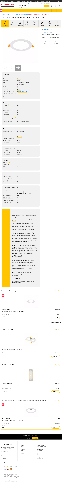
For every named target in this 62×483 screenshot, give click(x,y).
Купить (55, 318)
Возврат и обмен (40, 449)
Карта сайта (23, 453)
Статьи (38, 457)
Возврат (18, 1)
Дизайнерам (36, 1)
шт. (25, 438)
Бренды (42, 1)
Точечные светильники (15, 14)
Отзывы (23, 1)
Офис (23, 192)
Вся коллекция (56, 322)
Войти (59, 1)
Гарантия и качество (41, 447)
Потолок (19, 190)
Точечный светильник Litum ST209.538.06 (13, 311)
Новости (38, 455)
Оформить (35, 438)
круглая (19, 140)
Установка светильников (41, 446)
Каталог (1, 11)
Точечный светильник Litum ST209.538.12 (13, 420)
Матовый (19, 136)
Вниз (18, 142)
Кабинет (29, 193)
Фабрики (22, 446)
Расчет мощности (22, 91)
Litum (18, 80)
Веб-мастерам (39, 450)
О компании (24, 443)
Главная (3, 14)
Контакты (48, 1)
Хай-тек (19, 86)
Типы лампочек (40, 458)
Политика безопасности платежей (10, 471)
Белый (19, 88)
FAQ (37, 453)
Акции (22, 451)
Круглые (19, 204)
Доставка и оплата (5, 1)
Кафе (30, 192)
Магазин (24, 193)
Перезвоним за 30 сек (33, 3)
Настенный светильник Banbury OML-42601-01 (14, 385)
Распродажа (23, 449)
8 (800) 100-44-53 (22, 5)
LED (18, 105)
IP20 (18, 195)
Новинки (22, 450)
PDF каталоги (39, 459)
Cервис (39, 443)
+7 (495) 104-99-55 (22, 7)
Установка (29, 1)
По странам (23, 447)
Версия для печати (48, 29)
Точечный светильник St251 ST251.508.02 (13, 349)
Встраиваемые (25, 14)
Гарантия (13, 1)
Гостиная (19, 192)
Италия (19, 77)
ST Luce (19, 79)
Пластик (19, 89)
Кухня (26, 192)
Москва (24, 3)
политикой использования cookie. (11, 477)
